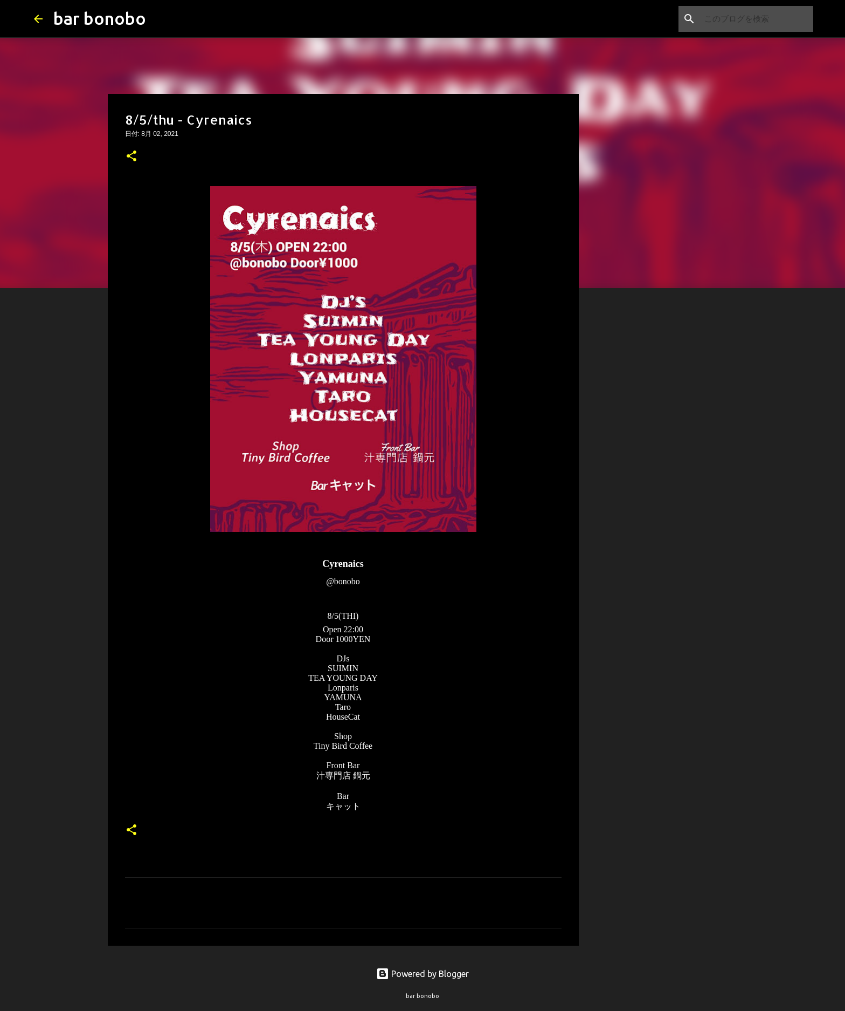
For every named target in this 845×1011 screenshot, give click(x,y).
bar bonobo (99, 18)
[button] (131, 157)
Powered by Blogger (422, 974)
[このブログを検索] (756, 19)
